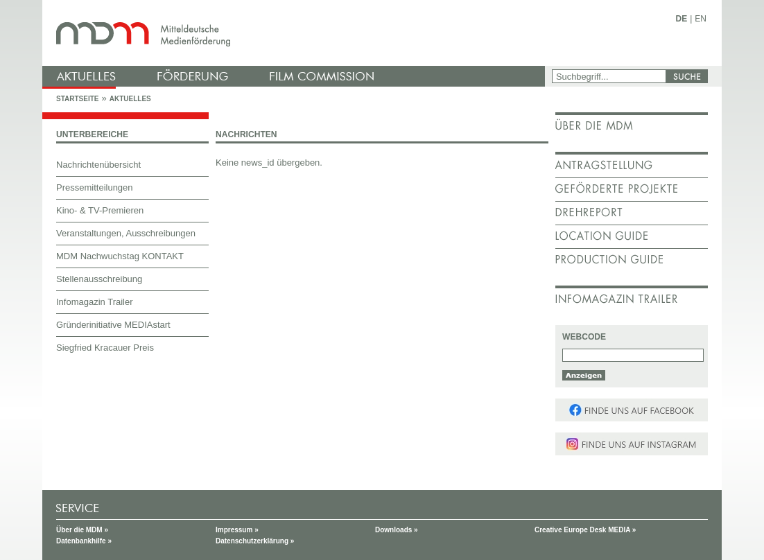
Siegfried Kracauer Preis (105, 347)
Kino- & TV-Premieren (100, 210)
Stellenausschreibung (99, 279)
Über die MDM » (82, 530)
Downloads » (396, 530)
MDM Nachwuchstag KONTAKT (120, 256)
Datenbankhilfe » (84, 541)
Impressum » (237, 530)
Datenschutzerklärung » (255, 541)
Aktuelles (130, 99)
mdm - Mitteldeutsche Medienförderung (295, 33)
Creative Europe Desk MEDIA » (585, 530)
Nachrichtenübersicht (98, 164)
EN (700, 19)
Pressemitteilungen (94, 187)
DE (682, 19)
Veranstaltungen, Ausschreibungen (126, 233)
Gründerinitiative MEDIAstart (113, 325)
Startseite (77, 99)
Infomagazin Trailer (94, 302)
